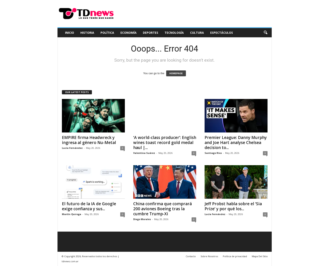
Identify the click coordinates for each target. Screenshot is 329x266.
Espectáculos (221, 33)
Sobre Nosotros (209, 256)
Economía (128, 33)
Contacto (191, 256)
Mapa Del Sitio (260, 256)
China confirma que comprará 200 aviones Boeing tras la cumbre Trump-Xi (162, 209)
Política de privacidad (235, 256)
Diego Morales (142, 219)
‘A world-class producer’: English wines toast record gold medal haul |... (164, 142)
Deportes (150, 33)
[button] (265, 32)
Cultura (197, 33)
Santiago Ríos (213, 152)
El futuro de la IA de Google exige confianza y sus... (89, 206)
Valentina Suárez (144, 152)
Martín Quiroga (71, 214)
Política (107, 33)
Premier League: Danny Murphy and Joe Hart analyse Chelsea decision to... (236, 142)
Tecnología (174, 33)
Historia (87, 33)
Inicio (69, 33)
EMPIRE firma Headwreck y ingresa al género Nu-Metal (89, 140)
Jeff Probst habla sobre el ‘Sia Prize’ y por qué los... (233, 206)
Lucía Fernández (72, 147)
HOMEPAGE (176, 73)
